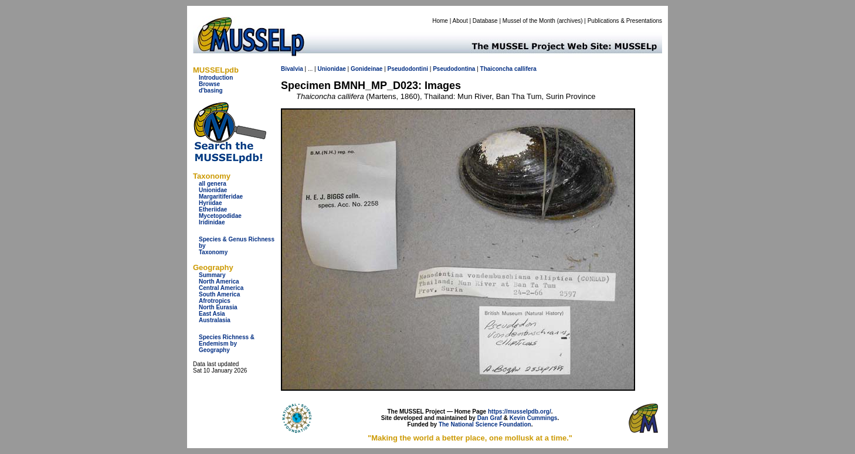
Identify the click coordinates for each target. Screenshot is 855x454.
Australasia (214, 320)
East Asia (212, 313)
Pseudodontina (454, 69)
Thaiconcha (496, 69)
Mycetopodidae (220, 216)
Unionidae (213, 190)
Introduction (216, 77)
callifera (525, 69)
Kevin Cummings (534, 418)
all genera (212, 183)
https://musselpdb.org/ (519, 411)
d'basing (211, 90)
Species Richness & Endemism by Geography (227, 343)
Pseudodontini (408, 69)
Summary (212, 275)
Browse (209, 84)
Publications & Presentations (625, 21)
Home (440, 21)
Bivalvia (292, 69)
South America (219, 294)
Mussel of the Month (529, 21)
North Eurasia (218, 307)
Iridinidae (212, 222)
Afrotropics (214, 301)
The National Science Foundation (485, 424)
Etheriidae (213, 209)
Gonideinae (366, 69)
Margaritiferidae (221, 196)
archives (570, 21)
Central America (221, 288)
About (460, 21)
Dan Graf (489, 418)
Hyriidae (210, 203)
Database (485, 21)
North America (219, 281)
